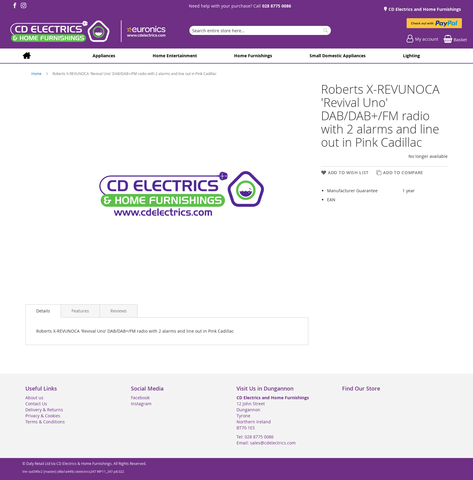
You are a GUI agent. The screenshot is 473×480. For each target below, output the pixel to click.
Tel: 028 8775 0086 (255, 437)
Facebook (140, 397)
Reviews (118, 311)
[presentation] (43, 311)
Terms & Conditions (45, 422)
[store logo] (87, 31)
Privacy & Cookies (42, 416)
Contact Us (36, 403)
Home (37, 73)
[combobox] (260, 30)
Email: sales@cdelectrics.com (266, 443)
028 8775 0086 (276, 6)
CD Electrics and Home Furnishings (424, 9)
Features (80, 311)
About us (34, 397)
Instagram (141, 403)
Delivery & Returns (44, 410)
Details (43, 311)
